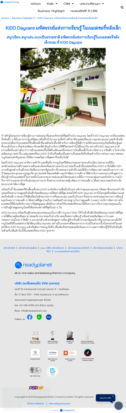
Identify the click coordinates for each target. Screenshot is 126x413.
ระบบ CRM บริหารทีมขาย (52, 248)
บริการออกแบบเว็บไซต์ (78, 248)
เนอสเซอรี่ (96, 28)
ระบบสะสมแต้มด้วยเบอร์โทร (67, 251)
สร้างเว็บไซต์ (9, 248)
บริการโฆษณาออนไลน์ (103, 248)
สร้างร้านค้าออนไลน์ (28, 248)
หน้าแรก (5, 18)
